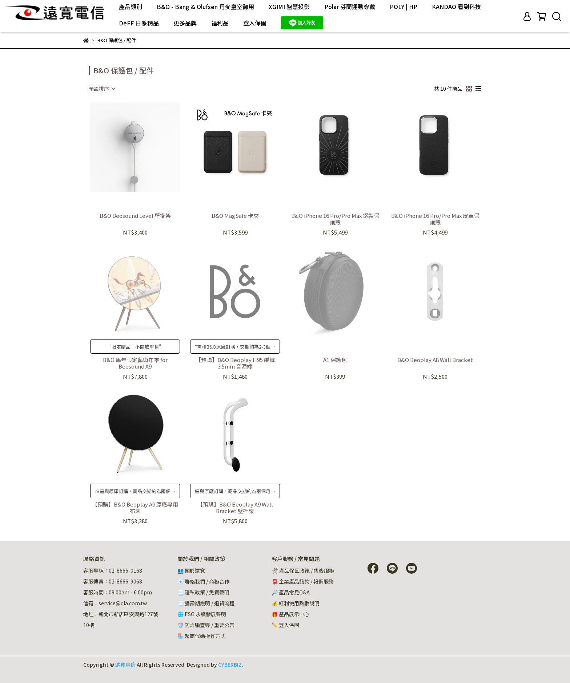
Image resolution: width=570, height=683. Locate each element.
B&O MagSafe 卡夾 (235, 215)
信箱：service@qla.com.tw (115, 603)
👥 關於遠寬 (191, 570)
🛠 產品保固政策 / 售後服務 (303, 570)
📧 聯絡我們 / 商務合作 (203, 581)
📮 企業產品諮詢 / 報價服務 (303, 581)
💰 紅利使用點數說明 (296, 603)
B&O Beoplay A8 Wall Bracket (435, 360)
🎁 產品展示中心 (290, 614)
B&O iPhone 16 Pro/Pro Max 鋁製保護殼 (335, 218)
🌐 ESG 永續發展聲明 (201, 614)
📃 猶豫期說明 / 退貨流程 (205, 603)
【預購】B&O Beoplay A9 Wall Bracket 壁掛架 (235, 507)
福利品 (220, 23)
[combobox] (102, 88)
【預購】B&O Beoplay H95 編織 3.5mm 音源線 (235, 363)
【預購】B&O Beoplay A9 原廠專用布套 (135, 507)
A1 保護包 (335, 360)
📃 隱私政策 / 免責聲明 (203, 592)
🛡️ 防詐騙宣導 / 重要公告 (205, 625)
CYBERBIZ (230, 664)
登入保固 (254, 23)
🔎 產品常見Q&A (291, 592)
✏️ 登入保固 (285, 625)
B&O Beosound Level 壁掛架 (135, 215)
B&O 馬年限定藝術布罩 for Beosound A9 (135, 363)
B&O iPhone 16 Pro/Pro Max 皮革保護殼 (435, 218)
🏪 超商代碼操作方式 (201, 635)
